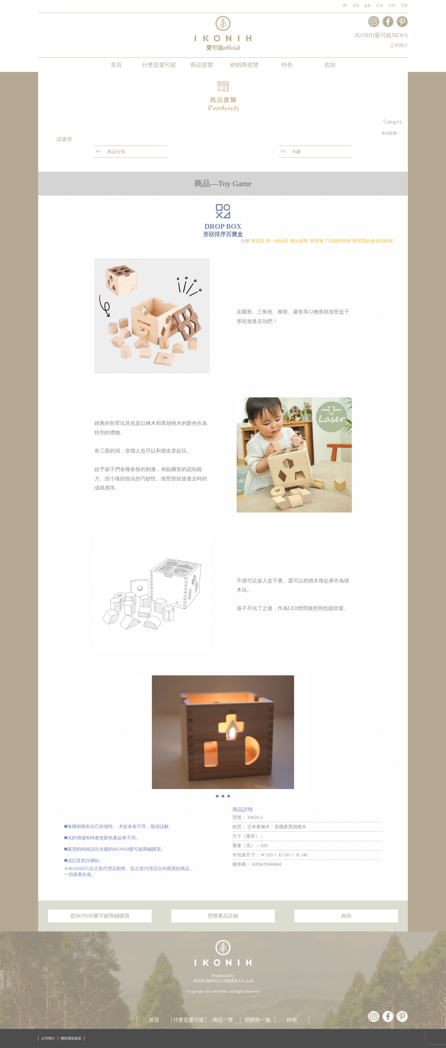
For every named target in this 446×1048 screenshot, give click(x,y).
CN (380, 5)
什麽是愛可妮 (159, 65)
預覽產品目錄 (223, 916)
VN (392, 5)
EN (356, 5)
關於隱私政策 (71, 1038)
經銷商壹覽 (244, 65)
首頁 (116, 65)
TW (404, 5)
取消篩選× (390, 133)
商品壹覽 (201, 65)
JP (345, 5)
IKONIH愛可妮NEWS (381, 35)
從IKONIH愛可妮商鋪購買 (99, 916)
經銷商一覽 (257, 1020)
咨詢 (329, 65)
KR (368, 5)
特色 (287, 65)
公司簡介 (399, 45)
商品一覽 (223, 1020)
